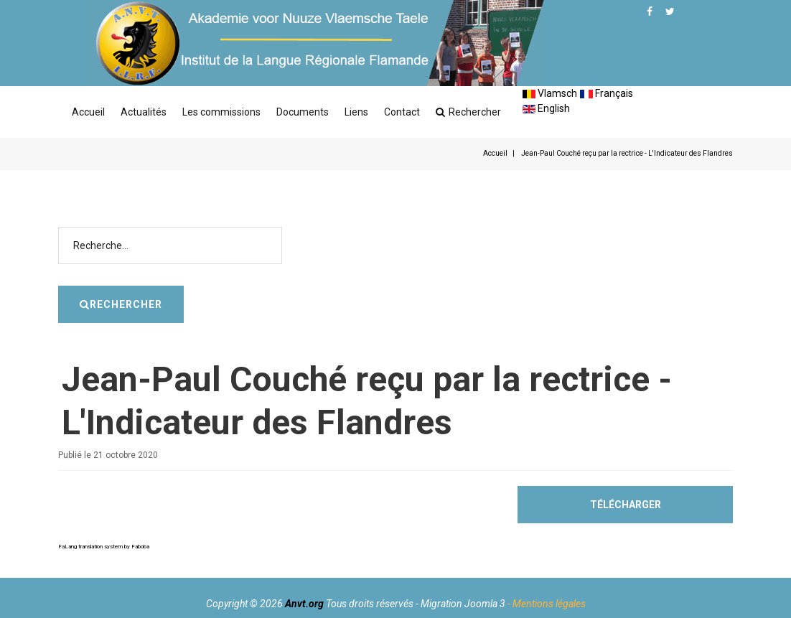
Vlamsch (550, 93)
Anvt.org (304, 603)
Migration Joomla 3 (463, 603)
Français (606, 93)
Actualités (144, 112)
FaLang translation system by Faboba (103, 546)
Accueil (88, 112)
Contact (402, 112)
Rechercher (468, 112)
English (546, 108)
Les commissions (221, 112)
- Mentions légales (546, 603)
